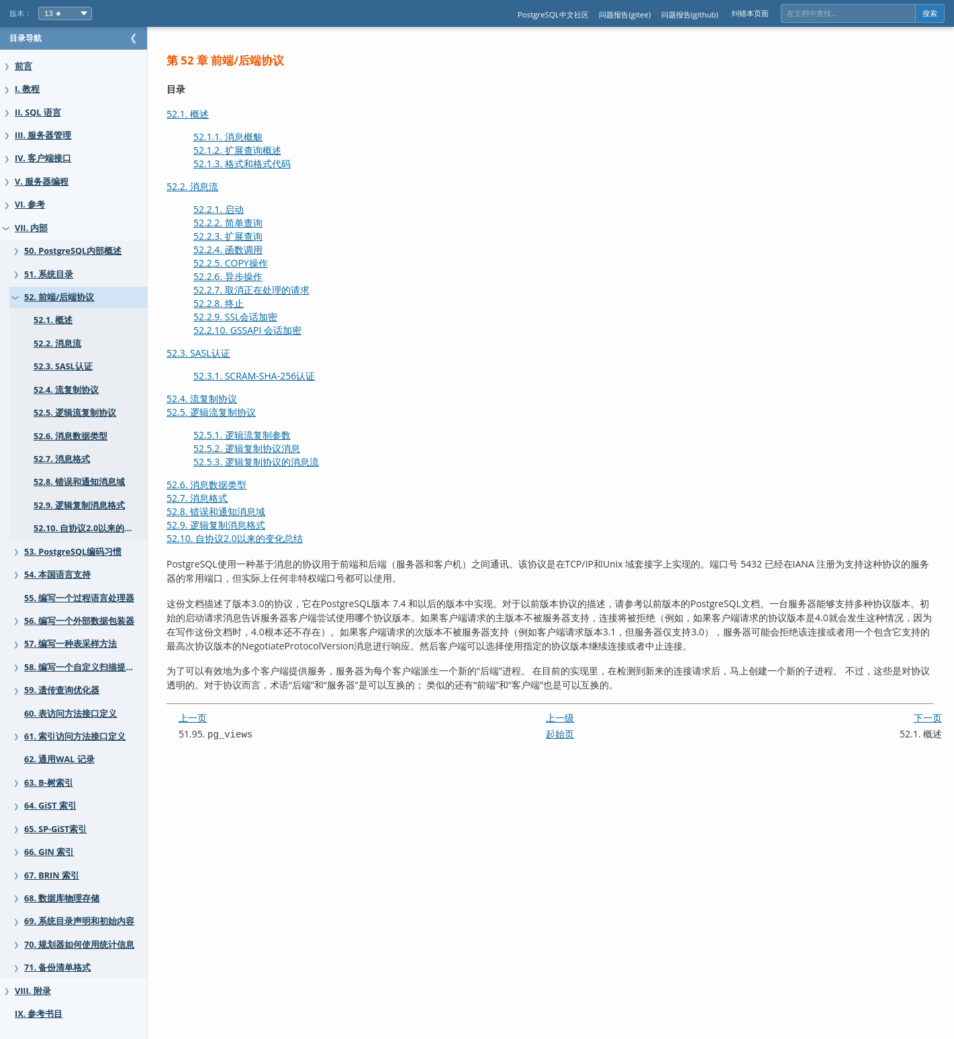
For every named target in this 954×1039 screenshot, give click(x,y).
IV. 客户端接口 (43, 158)
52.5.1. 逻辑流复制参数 (269, 434)
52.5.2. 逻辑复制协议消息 (273, 448)
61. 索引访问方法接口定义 (75, 736)
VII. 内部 (31, 228)
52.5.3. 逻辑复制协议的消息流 (283, 461)
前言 (23, 66)
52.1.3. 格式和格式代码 (269, 163)
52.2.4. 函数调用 (254, 249)
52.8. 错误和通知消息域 (79, 482)
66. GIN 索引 (49, 852)
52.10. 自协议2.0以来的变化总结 (96, 528)
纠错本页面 (750, 13)
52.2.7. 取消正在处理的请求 (278, 289)
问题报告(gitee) (625, 14)
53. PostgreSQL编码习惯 (73, 551)
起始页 (573, 733)
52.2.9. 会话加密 (262, 316)
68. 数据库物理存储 (61, 898)
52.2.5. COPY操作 (257, 263)
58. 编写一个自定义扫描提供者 (83, 667)
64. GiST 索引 (50, 805)
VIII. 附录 (33, 991)
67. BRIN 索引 (51, 875)
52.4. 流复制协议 (66, 390)
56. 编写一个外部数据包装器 (79, 621)
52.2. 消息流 (57, 343)
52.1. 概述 (53, 320)
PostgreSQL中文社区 (553, 14)
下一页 (928, 717)
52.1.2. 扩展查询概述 (264, 150)
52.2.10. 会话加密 (274, 330)
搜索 (929, 13)
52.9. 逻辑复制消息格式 (79, 505)
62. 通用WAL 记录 (59, 759)
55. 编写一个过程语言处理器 (79, 598)
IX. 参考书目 (38, 1014)
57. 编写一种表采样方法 (70, 643)
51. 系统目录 (48, 274)
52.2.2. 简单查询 (254, 222)
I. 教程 (27, 89)
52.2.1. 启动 (245, 209)
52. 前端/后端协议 (59, 297)
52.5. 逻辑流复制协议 (75, 412)
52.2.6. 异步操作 (254, 276)
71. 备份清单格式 (57, 967)
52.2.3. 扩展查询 (254, 236)
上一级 (573, 717)
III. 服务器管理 (43, 135)
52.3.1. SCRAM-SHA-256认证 (281, 375)
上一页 (219, 717)
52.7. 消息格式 (62, 459)
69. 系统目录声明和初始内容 (79, 921)
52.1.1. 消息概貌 (254, 136)
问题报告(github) (689, 14)
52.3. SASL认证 (63, 366)
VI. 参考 (30, 204)
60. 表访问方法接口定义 (70, 713)
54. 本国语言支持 (57, 574)
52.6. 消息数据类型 (70, 436)
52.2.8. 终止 (245, 303)
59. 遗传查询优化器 (61, 690)
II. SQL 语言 (38, 112)
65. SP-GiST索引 (55, 829)
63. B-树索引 (48, 782)
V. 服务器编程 (41, 181)
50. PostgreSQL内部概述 (73, 251)
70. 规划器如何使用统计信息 (79, 944)
